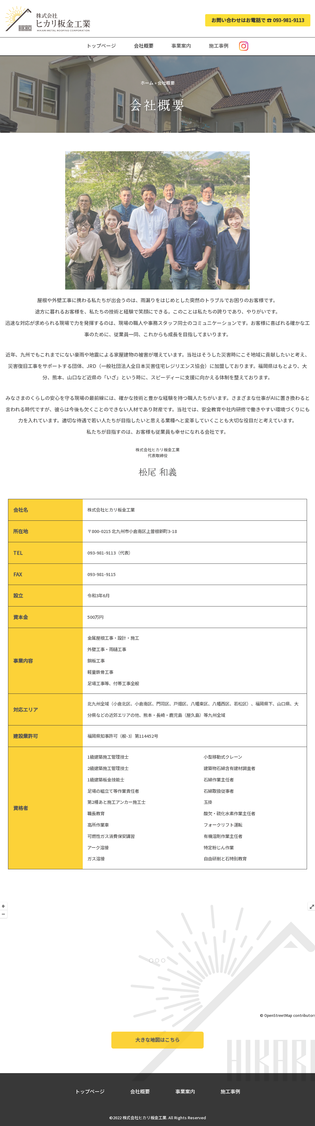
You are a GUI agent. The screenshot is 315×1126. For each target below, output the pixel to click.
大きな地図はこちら (157, 1040)
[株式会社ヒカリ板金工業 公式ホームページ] (48, 19)
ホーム (147, 83)
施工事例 (219, 45)
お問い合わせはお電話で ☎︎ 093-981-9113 (257, 20)
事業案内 (181, 45)
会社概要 (144, 45)
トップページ (101, 45)
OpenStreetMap (278, 1015)
